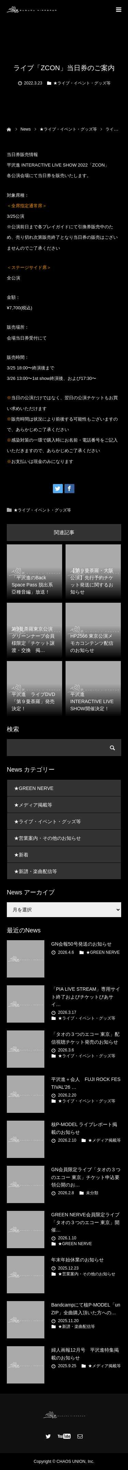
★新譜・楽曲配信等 (35, 871)
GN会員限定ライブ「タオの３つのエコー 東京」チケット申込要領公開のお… (85, 1177)
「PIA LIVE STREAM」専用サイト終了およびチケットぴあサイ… (85, 996)
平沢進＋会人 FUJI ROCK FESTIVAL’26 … (85, 1083)
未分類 (92, 1193)
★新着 (21, 854)
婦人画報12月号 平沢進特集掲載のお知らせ (85, 1353)
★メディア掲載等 (33, 805)
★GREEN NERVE (34, 788)
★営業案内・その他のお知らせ (47, 838)
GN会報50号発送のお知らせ (81, 944)
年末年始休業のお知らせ (77, 1259)
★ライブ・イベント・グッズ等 (82, 83)
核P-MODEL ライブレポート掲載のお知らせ (84, 1128)
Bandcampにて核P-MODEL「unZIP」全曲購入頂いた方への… (85, 1308)
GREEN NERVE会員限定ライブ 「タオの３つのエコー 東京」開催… (85, 1222)
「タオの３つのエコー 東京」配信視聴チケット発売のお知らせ (85, 1037)
